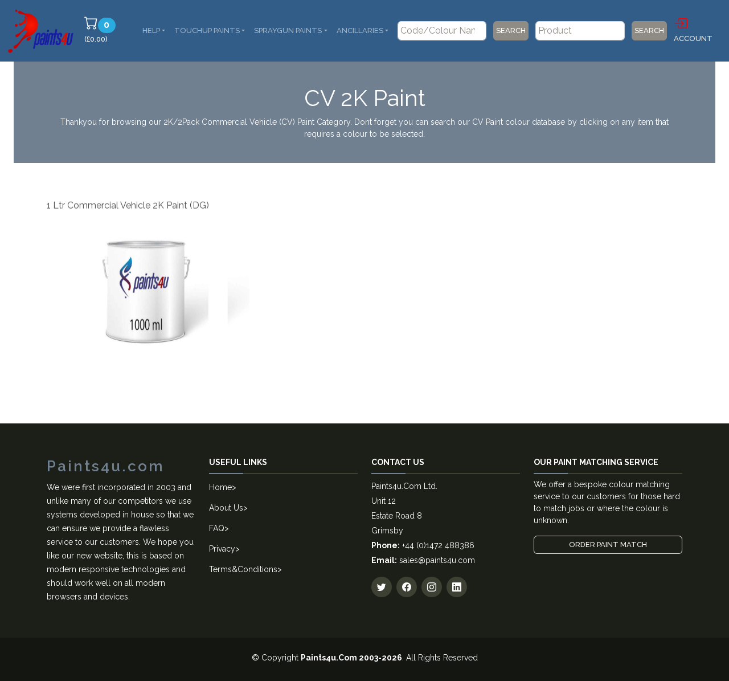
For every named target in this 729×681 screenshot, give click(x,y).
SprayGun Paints (288, 30)
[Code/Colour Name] (442, 30)
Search (511, 30)
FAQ (216, 528)
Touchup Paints (207, 30)
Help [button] (151, 30)
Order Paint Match (608, 544)
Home (220, 487)
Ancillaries (360, 30)
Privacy (222, 548)
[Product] (579, 30)
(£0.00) (101, 29)
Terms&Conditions (243, 569)
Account (693, 29)
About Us (226, 507)
